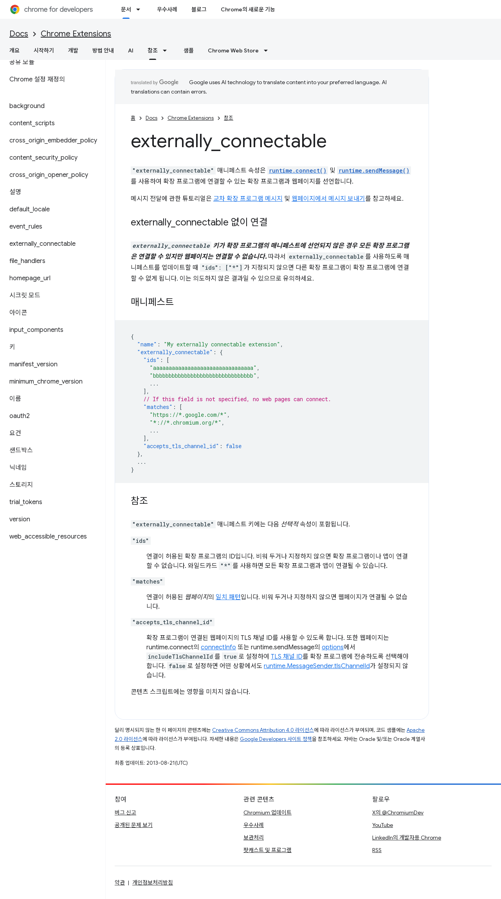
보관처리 (253, 837)
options (333, 647)
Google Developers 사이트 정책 (276, 739)
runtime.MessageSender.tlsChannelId (317, 666)
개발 (73, 50)
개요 (14, 50)
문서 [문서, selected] (126, 9)
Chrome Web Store (233, 50)
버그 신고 (125, 812)
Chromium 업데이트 (267, 812)
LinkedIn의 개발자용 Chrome (406, 837)
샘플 (189, 50)
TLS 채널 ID (287, 657)
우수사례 (167, 9)
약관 (120, 882)
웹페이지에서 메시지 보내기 (328, 199)
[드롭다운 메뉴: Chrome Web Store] (268, 50)
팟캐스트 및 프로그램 (267, 850)
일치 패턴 (228, 597)
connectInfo (218, 647)
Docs (18, 34)
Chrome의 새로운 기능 (248, 9)
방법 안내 (103, 50)
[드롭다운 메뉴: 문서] (140, 9)
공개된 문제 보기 (134, 825)
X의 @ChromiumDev (398, 812)
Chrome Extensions (76, 34)
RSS (377, 850)
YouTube (382, 825)
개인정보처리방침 (152, 882)
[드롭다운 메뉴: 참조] (167, 50)
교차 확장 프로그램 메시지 (248, 199)
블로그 (199, 9)
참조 (228, 118)
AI (130, 50)
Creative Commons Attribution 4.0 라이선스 (263, 730)
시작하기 (44, 50)
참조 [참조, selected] (153, 50)
